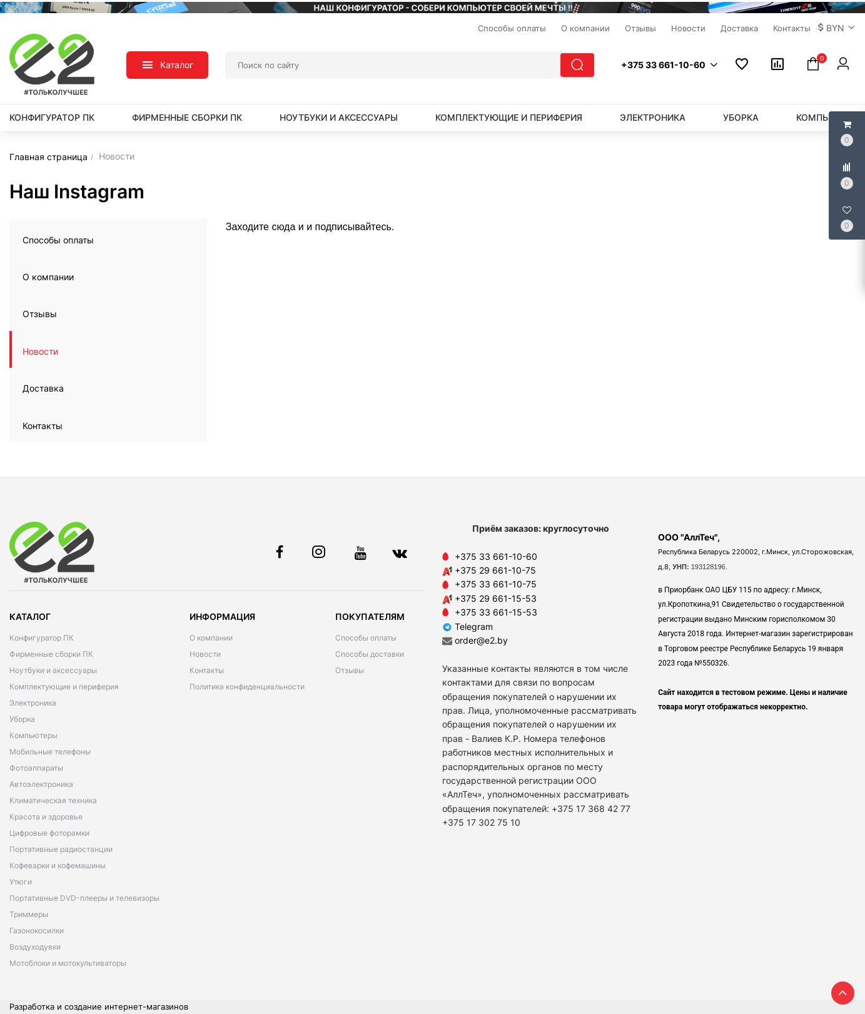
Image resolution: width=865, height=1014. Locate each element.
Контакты (43, 425)
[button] (837, 28)
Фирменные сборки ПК (187, 117)
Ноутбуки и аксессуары (339, 117)
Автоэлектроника (41, 784)
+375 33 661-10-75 (496, 584)
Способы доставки (369, 654)
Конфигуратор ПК (51, 117)
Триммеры (28, 914)
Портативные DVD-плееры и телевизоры (84, 898)
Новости (40, 351)
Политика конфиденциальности (247, 686)
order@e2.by (481, 640)
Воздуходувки (35, 946)
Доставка (43, 388)
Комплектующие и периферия (508, 117)
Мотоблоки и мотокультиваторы (67, 963)
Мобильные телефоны (50, 751)
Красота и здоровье (46, 816)
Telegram (467, 626)
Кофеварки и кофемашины (57, 865)
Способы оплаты (58, 240)
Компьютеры (33, 735)
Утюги (20, 881)
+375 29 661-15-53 (496, 598)
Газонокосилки (36, 930)
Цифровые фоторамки (49, 833)
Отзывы (40, 313)
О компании (48, 276)
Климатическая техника (53, 800)
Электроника (652, 117)
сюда (282, 226)
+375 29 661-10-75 (495, 570)
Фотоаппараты (36, 768)
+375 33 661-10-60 (496, 556)
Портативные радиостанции (61, 849)
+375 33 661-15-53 (496, 612)
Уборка (741, 117)
